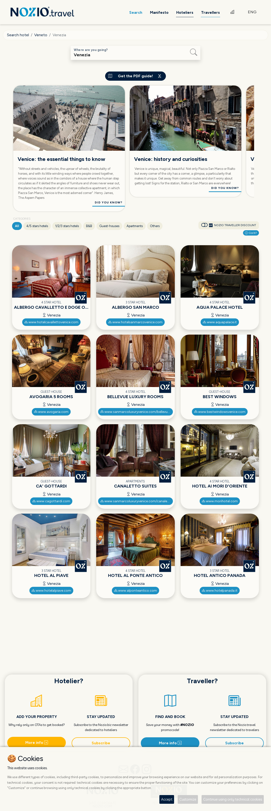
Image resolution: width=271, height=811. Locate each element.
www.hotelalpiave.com (51, 591)
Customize (187, 799)
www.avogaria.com (51, 412)
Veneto (40, 35)
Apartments (135, 226)
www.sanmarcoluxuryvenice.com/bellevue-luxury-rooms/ (136, 412)
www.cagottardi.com (51, 501)
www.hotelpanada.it (219, 591)
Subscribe (101, 743)
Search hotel (18, 35)
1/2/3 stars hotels (67, 226)
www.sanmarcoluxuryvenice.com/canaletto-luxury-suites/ (136, 501)
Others (155, 226)
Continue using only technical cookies (232, 799)
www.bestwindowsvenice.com (219, 412)
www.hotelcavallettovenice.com (51, 322)
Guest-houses (109, 226)
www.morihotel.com (220, 501)
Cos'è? (251, 233)
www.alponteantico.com (135, 591)
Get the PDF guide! (135, 76)
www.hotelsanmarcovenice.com (135, 322)
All (17, 226)
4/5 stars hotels (37, 226)
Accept (166, 799)
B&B (89, 226)
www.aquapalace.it (220, 322)
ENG (252, 12)
